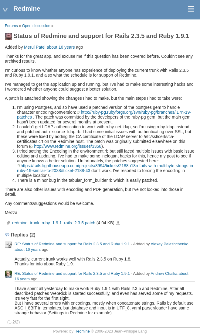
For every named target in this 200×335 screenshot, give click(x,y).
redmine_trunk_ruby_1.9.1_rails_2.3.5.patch (53, 222)
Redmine (82, 331)
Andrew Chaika (164, 273)
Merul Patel (35, 47)
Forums (11, 26)
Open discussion (36, 26)
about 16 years (61, 47)
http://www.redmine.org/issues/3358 (67, 146)
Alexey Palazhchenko (169, 244)
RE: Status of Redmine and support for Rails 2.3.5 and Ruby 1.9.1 (72, 244)
